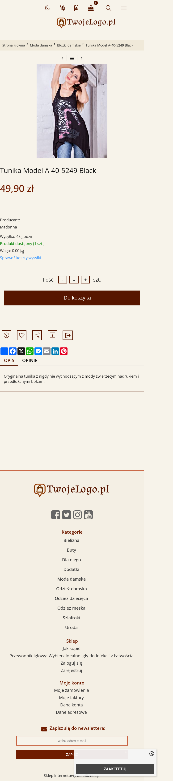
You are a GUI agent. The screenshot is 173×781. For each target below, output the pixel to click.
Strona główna (15, 45)
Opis (11, 360)
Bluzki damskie (70, 45)
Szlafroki (86, 618)
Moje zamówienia (85, 690)
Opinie (33, 360)
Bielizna (86, 541)
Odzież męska (86, 608)
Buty (85, 550)
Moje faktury (85, 698)
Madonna (10, 227)
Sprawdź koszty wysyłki (22, 257)
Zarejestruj (86, 671)
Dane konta (86, 705)
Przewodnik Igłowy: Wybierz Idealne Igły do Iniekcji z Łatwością (86, 656)
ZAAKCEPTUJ (115, 769)
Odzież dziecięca (85, 599)
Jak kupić (86, 649)
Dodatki (86, 570)
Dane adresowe (85, 712)
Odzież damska (86, 589)
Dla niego (85, 560)
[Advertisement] (86, 435)
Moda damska (43, 45)
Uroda (86, 628)
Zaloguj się (86, 663)
